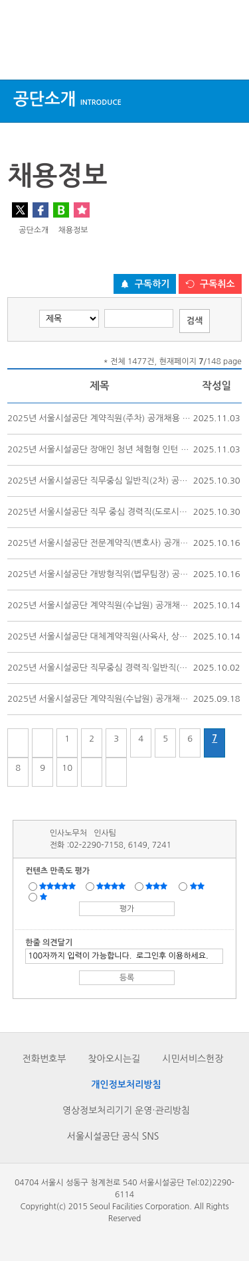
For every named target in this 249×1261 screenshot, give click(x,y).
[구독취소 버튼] (210, 284)
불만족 (198, 885)
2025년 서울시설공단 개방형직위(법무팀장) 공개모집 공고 (114, 574)
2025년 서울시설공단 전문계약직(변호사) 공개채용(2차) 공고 (120, 543)
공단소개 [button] (67, 99)
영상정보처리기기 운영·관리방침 (126, 1110)
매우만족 (59, 885)
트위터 (20, 210)
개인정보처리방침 (126, 1084)
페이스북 (40, 210)
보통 (158, 885)
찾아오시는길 (114, 1058)
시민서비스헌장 (192, 1058)
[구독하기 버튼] (145, 284)
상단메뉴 (21, 54)
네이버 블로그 (61, 210)
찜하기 (82, 210)
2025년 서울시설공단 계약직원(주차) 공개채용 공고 (103, 418)
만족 (112, 885)
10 (67, 767)
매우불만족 (44, 896)
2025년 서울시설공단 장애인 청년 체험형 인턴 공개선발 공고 (119, 449)
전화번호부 (44, 1058)
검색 (226, 54)
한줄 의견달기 (48, 943)
